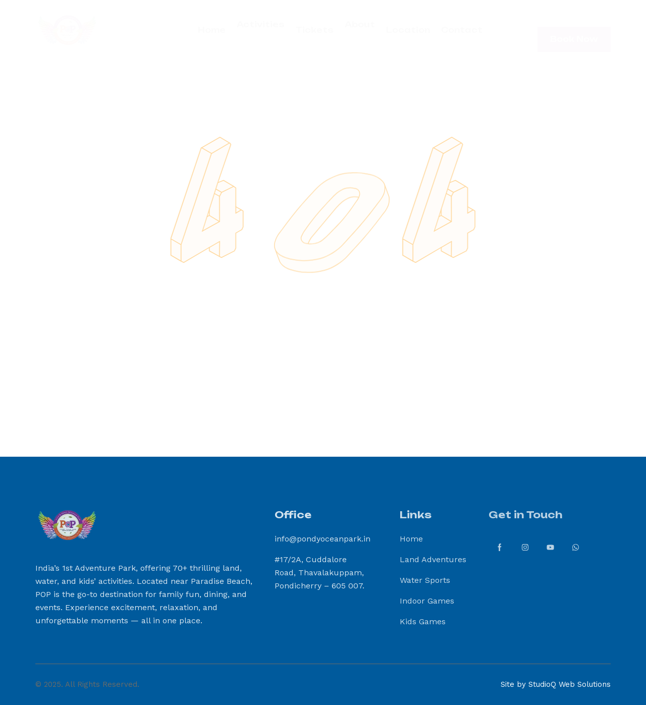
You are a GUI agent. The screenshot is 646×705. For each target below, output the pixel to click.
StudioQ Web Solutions (569, 684)
